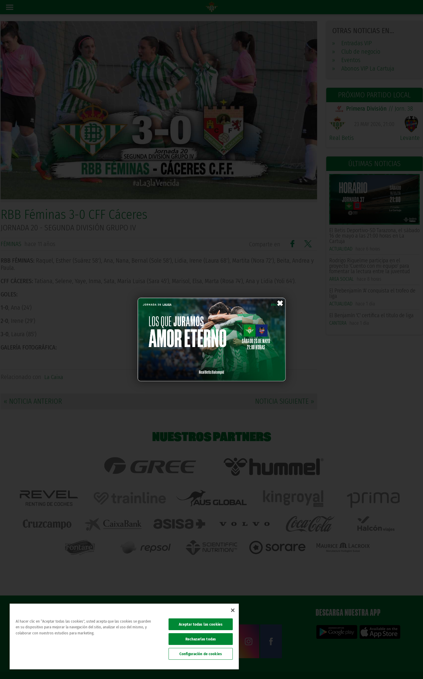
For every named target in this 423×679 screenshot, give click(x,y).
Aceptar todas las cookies (201, 624)
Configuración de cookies (200, 654)
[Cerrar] (233, 610)
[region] (124, 636)
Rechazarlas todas (200, 639)
